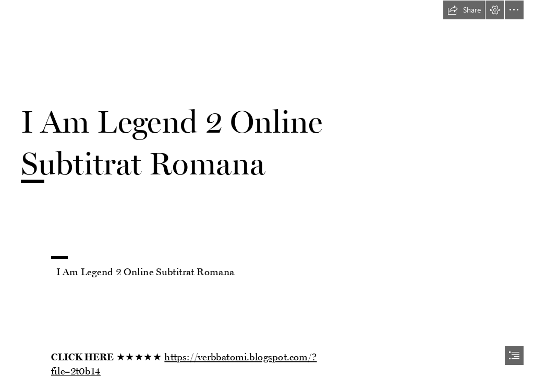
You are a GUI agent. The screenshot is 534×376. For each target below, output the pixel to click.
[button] (464, 10)
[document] (267, 188)
